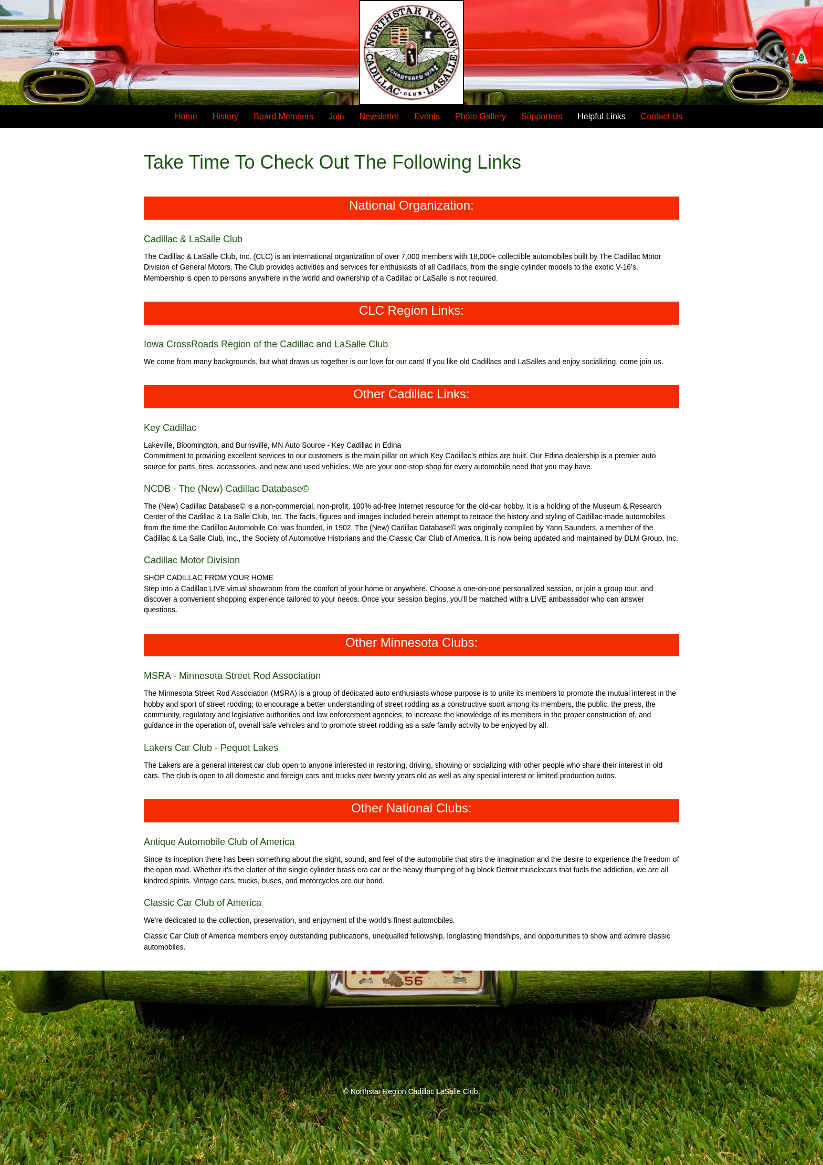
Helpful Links (601, 116)
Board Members (283, 116)
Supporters (541, 116)
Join (336, 116)
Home (186, 116)
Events (427, 116)
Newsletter (379, 116)
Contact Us (661, 116)
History (226, 116)
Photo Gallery (480, 116)
